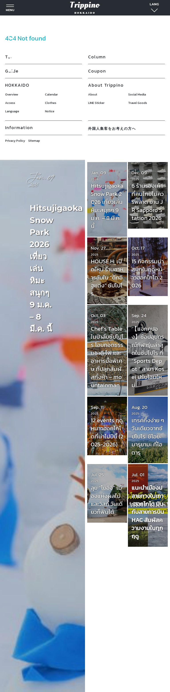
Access (10, 103)
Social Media (137, 94)
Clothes (50, 103)
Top (9, 57)
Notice (49, 111)
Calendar (51, 94)
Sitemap (34, 140)
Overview (11, 94)
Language (12, 111)
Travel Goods (137, 103)
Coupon (97, 71)
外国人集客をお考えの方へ (112, 128)
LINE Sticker (96, 103)
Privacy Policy (15, 140)
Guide (12, 71)
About (92, 94)
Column (97, 57)
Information (19, 127)
